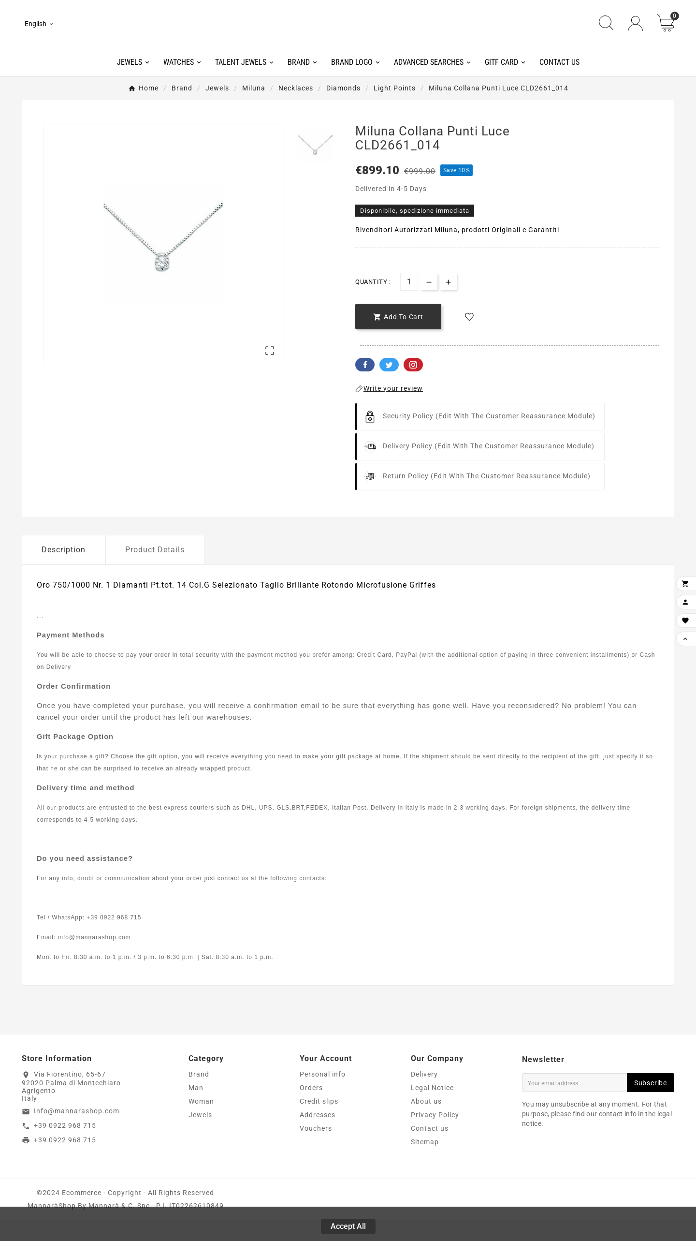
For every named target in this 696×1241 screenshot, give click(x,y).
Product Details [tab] (155, 571)
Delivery (424, 1095)
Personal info (323, 1095)
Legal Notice (432, 1109)
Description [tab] (64, 571)
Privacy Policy (435, 1136)
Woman (201, 1122)
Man (195, 1109)
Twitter (389, 386)
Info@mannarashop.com (76, 1132)
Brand (198, 1095)
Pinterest (413, 386)
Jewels (200, 1136)
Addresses (317, 1136)
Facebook (365, 386)
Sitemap (425, 1163)
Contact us (430, 1149)
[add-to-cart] (398, 338)
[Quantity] (409, 303)
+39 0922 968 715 (65, 1147)
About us (426, 1122)
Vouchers (316, 1149)
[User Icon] (635, 34)
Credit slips (319, 1122)
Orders (311, 1109)
